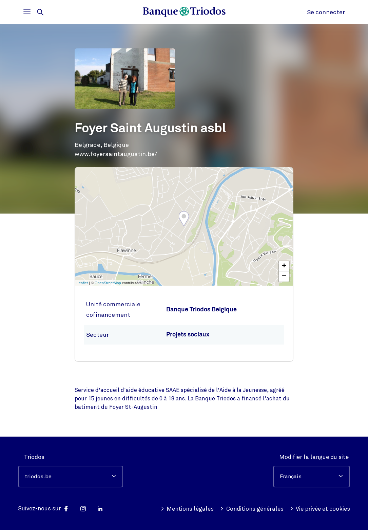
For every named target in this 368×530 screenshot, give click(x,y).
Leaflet (82, 283)
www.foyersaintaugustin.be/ (116, 154)
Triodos (34, 457)
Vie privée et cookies (320, 509)
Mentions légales (187, 509)
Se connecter (326, 12)
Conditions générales (252, 509)
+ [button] (284, 266)
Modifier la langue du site (314, 457)
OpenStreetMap (108, 283)
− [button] (284, 276)
